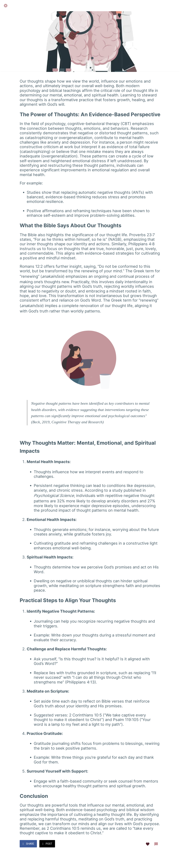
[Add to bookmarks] (147, 844)
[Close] (6, 6)
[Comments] (156, 844)
